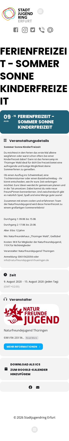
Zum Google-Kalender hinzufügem (29, 372)
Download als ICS (25, 364)
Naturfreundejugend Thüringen (26, 330)
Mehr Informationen (23, 346)
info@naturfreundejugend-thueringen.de (26, 260)
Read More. (32, 337)
